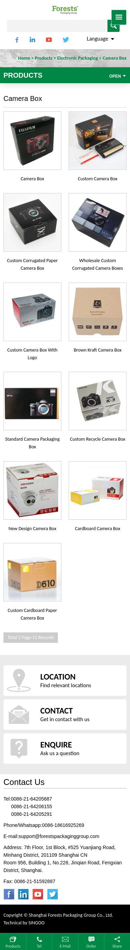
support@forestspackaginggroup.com (59, 836)
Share (117, 946)
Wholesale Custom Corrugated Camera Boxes (97, 264)
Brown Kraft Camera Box (98, 350)
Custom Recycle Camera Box (97, 439)
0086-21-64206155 (31, 806)
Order (91, 946)
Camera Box (32, 179)
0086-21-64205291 (31, 814)
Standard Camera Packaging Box (32, 443)
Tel (39, 946)
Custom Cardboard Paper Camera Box (32, 614)
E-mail (65, 946)
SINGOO (36, 923)
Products (13, 946)
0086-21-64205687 (31, 799)
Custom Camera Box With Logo (32, 354)
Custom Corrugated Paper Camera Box (32, 264)
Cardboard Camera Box (97, 529)
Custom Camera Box (98, 179)
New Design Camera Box (32, 529)
